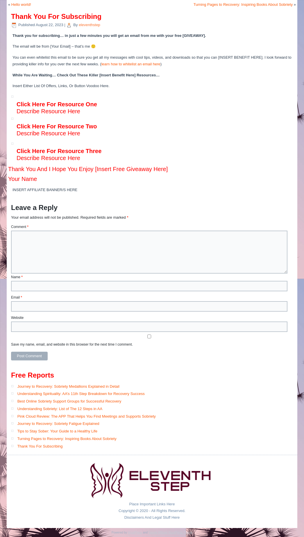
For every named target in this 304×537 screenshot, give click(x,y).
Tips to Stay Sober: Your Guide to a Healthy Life (57, 431)
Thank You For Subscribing (39, 446)
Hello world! (21, 4)
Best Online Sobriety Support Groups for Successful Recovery (69, 401)
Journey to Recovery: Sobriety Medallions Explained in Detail (68, 386)
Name (17, 277)
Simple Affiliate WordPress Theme (170, 532)
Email (16, 297)
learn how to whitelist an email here (130, 64)
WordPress (135, 532)
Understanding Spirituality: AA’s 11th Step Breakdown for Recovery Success (81, 393)
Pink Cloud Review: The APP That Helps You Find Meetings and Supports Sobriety (86, 416)
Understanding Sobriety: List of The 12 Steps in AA (59, 409)
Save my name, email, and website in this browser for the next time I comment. (72, 344)
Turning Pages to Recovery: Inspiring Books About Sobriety (243, 4)
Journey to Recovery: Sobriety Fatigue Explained (58, 423)
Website (17, 318)
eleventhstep (89, 25)
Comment (19, 227)
